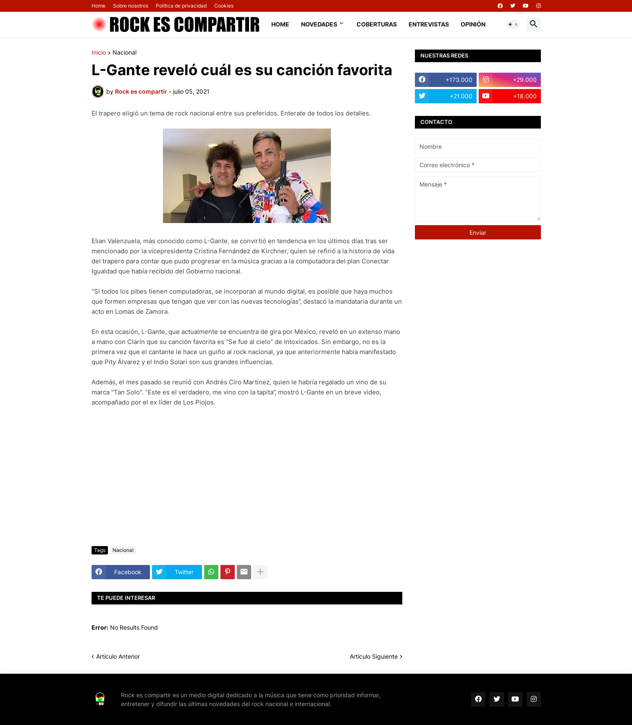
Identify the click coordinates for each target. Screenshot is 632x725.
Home (98, 6)
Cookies (223, 6)
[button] (513, 24)
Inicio (99, 53)
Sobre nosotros (130, 6)
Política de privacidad (181, 6)
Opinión (473, 24)
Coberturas (377, 24)
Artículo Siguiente (374, 656)
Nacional (124, 53)
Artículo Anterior (118, 656)
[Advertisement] (247, 477)
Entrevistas (429, 24)
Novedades (319, 24)
